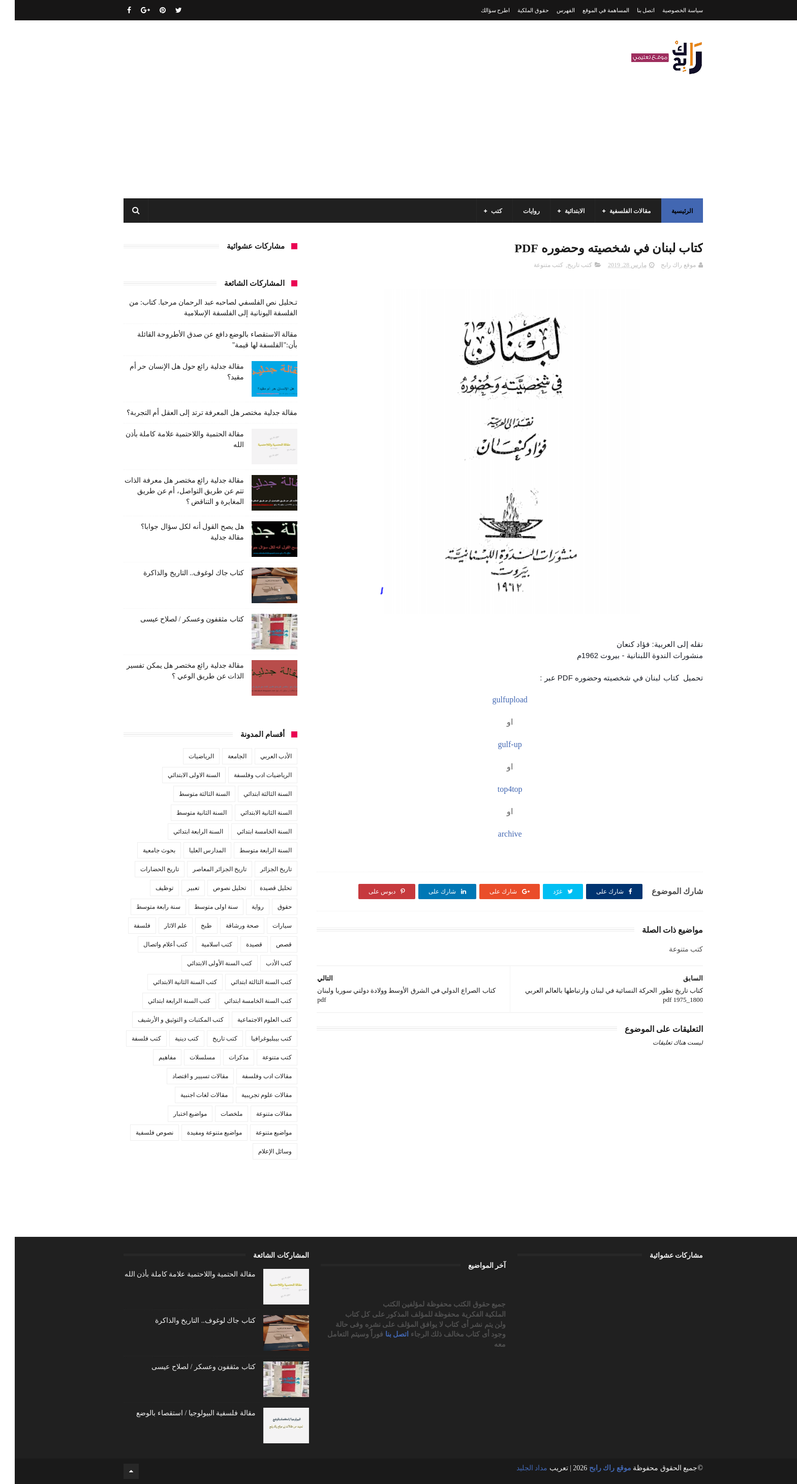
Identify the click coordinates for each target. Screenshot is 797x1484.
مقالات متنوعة (259, 1113)
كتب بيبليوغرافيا (256, 1038)
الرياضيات (186, 756)
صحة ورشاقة (227, 925)
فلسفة (127, 925)
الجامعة (222, 756)
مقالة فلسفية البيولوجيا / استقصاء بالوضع (180, 1413)
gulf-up (495, 744)
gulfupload (494, 699)
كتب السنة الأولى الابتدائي (204, 963)
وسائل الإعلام (260, 1151)
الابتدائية (560, 211)
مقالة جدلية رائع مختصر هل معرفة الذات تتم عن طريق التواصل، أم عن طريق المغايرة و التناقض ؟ (169, 491)
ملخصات (217, 1113)
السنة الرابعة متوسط (251, 850)
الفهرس (551, 10)
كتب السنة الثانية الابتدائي (170, 982)
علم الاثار (160, 925)
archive (495, 833)
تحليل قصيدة (261, 888)
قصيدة (239, 944)
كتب (481, 211)
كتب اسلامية (202, 944)
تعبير (178, 888)
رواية (243, 906)
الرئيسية (667, 211)
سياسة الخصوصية (668, 10)
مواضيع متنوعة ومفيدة (199, 1132)
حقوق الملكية (518, 10)
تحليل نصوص (214, 888)
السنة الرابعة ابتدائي (183, 831)
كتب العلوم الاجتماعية (250, 1019)
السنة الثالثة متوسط (189, 793)
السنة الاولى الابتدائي (179, 775)
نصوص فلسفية (140, 1132)
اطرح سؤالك (481, 10)
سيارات (267, 925)
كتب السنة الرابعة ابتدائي (164, 1000)
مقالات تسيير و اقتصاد (185, 1076)
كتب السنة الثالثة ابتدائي (246, 982)
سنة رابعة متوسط (143, 906)
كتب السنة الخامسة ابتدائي (243, 1000)
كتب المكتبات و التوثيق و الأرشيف (166, 1019)
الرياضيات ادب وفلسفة (248, 775)
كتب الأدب (264, 963)
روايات (516, 211)
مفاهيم (152, 1057)
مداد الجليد (517, 1468)
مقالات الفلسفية (615, 211)
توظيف (150, 888)
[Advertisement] (294, 109)
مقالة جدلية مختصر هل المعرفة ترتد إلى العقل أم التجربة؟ (197, 413)
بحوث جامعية (144, 850)
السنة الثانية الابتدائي (251, 812)
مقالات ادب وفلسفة (252, 1076)
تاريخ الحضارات (145, 869)
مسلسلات (187, 1057)
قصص (269, 944)
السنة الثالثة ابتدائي (253, 793)
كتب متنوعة (533, 265)
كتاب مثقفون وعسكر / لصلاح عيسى (177, 619)
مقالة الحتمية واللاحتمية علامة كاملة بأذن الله (175, 1274)
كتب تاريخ (565, 265)
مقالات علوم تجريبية (252, 1095)
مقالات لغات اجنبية (189, 1095)
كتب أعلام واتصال (151, 944)
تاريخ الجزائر (261, 869)
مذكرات (224, 1057)
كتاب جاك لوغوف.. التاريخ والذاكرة (179, 573)
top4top (495, 789)
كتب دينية (172, 1038)
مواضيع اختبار (175, 1113)
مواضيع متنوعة (259, 1132)
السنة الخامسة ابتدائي (249, 831)
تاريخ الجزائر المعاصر (205, 869)
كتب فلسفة (131, 1038)
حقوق (270, 906)
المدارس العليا (192, 850)
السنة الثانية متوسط (187, 812)
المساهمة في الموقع (591, 10)
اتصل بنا (631, 10)
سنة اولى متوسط (201, 906)
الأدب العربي (261, 756)
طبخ (191, 925)
